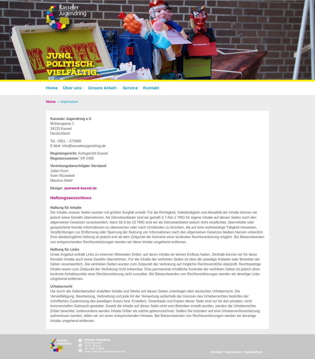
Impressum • (234, 352)
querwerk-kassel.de (80, 188)
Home (52, 88)
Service (130, 88)
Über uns (72, 88)
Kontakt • (218, 352)
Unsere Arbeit (102, 88)
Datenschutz (253, 352)
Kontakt (151, 88)
